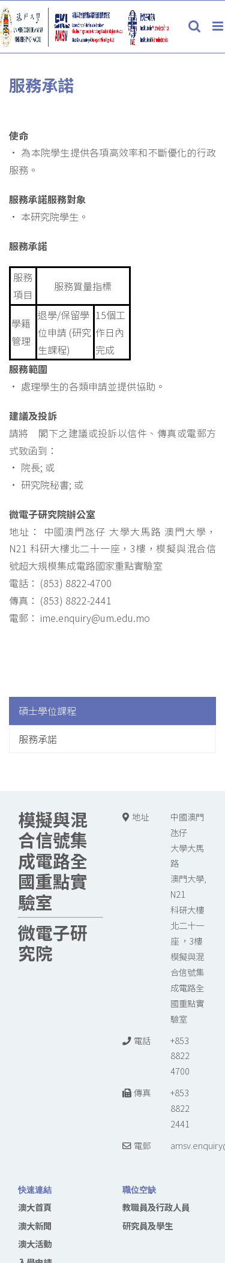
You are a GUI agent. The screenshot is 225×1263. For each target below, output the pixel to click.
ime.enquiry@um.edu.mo (94, 618)
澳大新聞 (35, 1225)
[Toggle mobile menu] (218, 26)
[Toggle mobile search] (194, 26)
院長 (30, 467)
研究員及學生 (147, 1225)
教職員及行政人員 (156, 1207)
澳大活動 (35, 1243)
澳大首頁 (35, 1207)
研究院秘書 (45, 484)
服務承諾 (38, 739)
